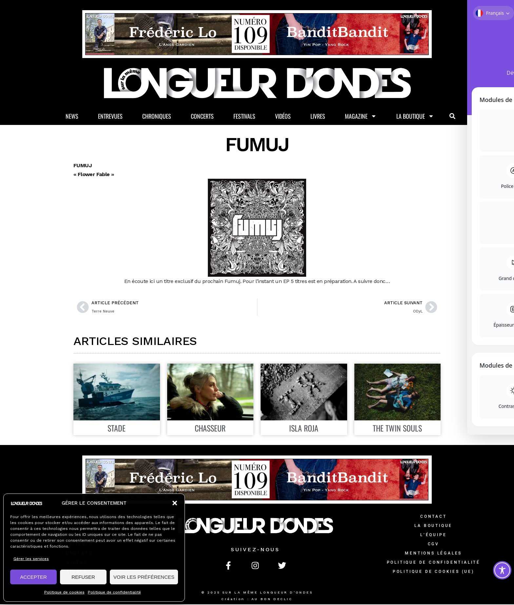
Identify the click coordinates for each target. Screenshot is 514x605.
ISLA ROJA (303, 428)
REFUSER (83, 577)
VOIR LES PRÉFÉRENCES (143, 577)
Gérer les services (31, 558)
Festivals (244, 116)
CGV (433, 544)
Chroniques (156, 116)
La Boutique (415, 117)
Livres (317, 116)
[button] (174, 503)
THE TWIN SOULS (397, 428)
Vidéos (283, 116)
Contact (433, 517)
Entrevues (110, 116)
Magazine (361, 117)
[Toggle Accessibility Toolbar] (502, 570)
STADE (117, 428)
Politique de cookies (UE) (433, 572)
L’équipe (433, 535)
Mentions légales (433, 554)
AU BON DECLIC (272, 599)
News (72, 116)
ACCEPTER (33, 577)
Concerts (202, 116)
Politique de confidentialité (114, 592)
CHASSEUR (210, 428)
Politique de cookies (64, 592)
